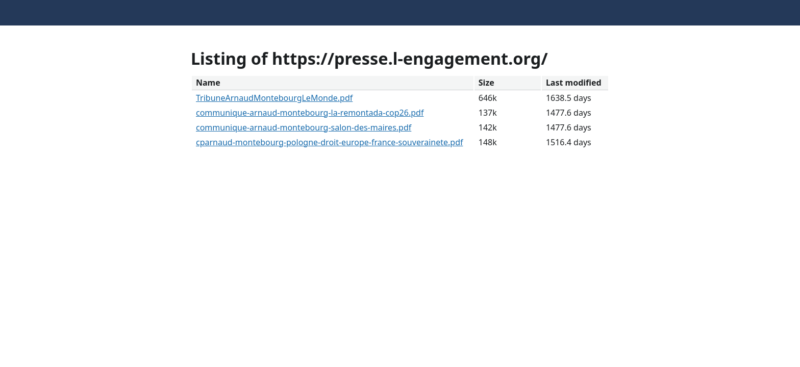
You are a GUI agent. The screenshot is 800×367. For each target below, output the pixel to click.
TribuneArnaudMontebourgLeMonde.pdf (274, 97)
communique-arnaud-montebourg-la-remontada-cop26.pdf (309, 112)
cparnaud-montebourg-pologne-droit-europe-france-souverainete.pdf (329, 142)
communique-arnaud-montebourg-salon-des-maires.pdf (303, 127)
